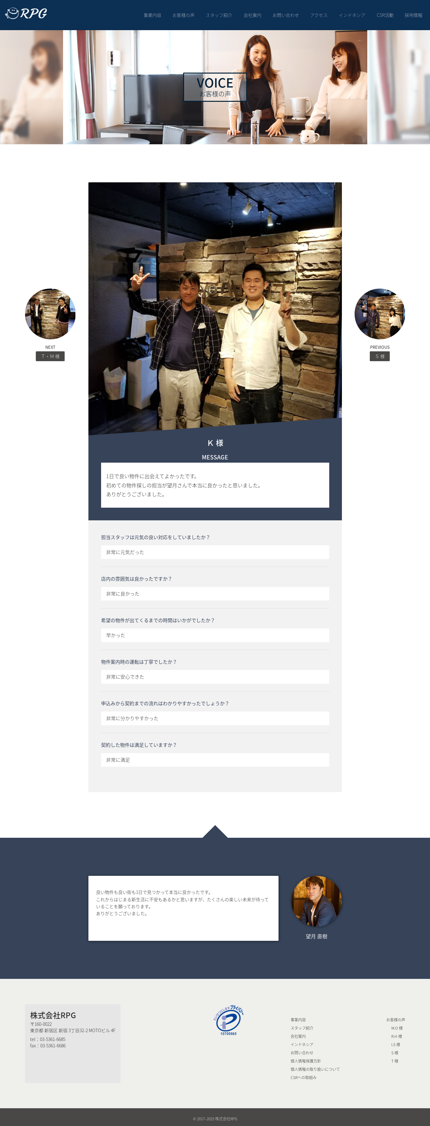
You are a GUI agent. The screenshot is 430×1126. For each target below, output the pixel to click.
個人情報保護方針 (306, 1058)
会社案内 (252, 13)
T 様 (394, 1058)
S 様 (394, 1049)
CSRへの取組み (304, 1074)
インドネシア (352, 13)
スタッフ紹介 (219, 13)
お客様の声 (183, 13)
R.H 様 (396, 1033)
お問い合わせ (286, 13)
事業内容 (152, 13)
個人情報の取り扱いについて (315, 1066)
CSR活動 (385, 13)
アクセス (319, 13)
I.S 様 (395, 1041)
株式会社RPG (53, 1012)
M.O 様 (397, 1025)
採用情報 (413, 13)
